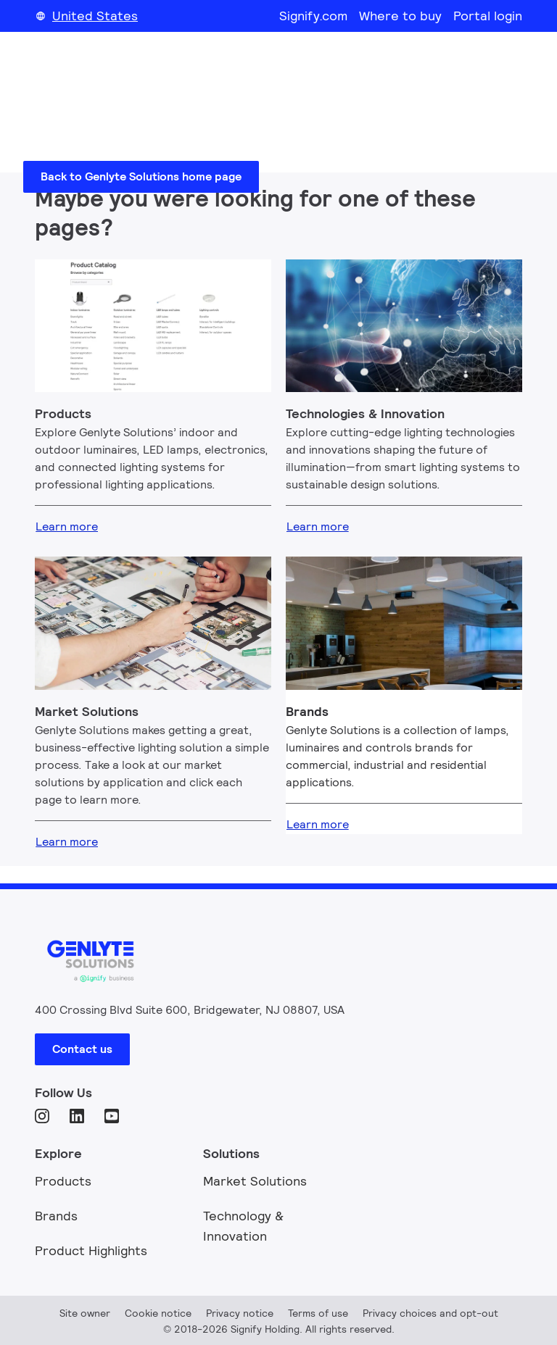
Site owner (84, 1313)
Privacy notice (239, 1313)
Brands (56, 1215)
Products (63, 1181)
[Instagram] (43, 1117)
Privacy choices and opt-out (430, 1313)
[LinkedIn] (78, 1117)
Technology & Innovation (243, 1225)
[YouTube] (113, 1117)
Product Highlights (91, 1250)
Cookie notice (158, 1313)
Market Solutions (255, 1181)
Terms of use (318, 1313)
